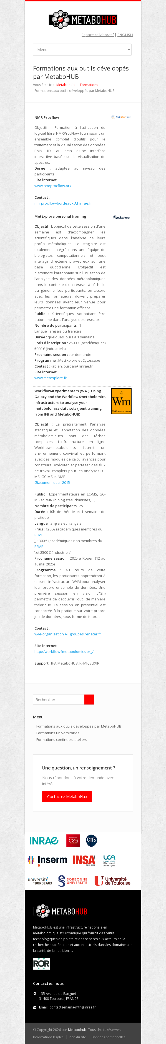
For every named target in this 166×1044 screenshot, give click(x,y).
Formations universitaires (57, 732)
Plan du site (77, 1037)
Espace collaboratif (98, 34)
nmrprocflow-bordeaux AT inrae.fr (63, 203)
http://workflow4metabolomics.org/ (64, 651)
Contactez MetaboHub (67, 796)
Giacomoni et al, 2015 (52, 482)
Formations (89, 84)
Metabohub (65, 84)
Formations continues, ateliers (61, 739)
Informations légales (48, 1037)
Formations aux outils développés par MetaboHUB (78, 726)
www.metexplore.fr (50, 377)
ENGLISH (125, 34)
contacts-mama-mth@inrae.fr (73, 1007)
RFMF (38, 534)
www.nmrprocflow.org (52, 185)
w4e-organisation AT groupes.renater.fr (67, 634)
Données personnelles (108, 1037)
